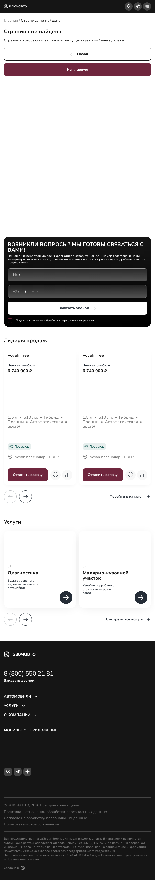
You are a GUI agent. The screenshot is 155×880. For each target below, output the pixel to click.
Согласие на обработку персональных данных (45, 818)
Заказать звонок (78, 308)
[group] (40, 569)
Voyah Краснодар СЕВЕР (33, 457)
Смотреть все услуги (128, 619)
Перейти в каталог (130, 496)
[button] (25, 496)
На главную (77, 69)
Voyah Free (18, 355)
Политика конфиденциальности (125, 855)
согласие (32, 320)
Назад (78, 54)
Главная (11, 20)
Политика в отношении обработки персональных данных (55, 812)
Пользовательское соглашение (31, 824)
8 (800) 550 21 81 (28, 673)
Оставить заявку (28, 474)
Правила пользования (23, 859)
